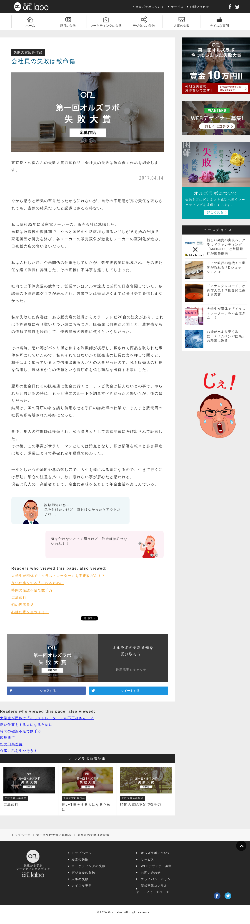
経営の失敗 (93, 863)
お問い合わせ (199, 6)
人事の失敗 (93, 882)
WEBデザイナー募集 (169, 869)
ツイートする (128, 692)
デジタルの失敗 (97, 876)
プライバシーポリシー (170, 882)
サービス (177, 6)
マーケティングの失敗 (102, 869)
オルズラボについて (150, 6)
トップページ (95, 856)
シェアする (46, 692)
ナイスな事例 (95, 889)
